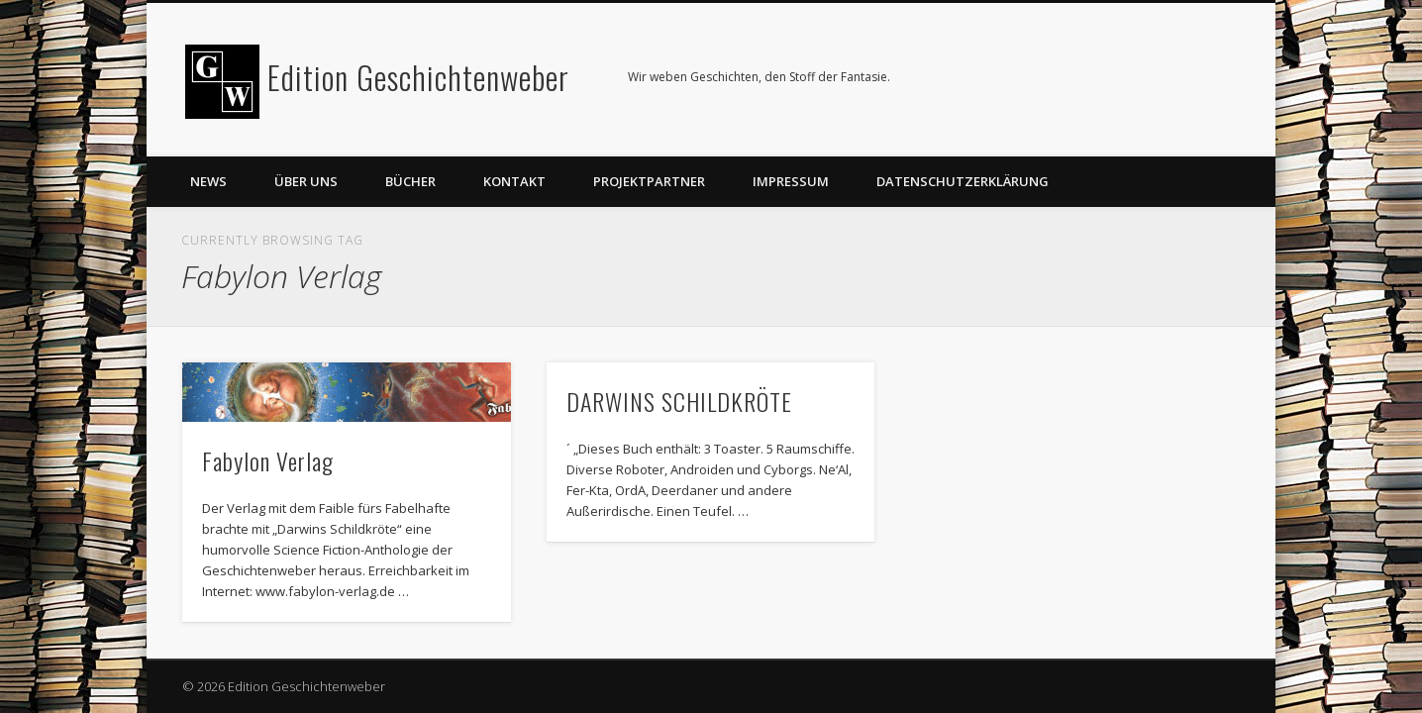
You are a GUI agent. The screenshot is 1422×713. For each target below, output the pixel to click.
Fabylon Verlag (268, 460)
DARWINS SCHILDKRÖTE (679, 401)
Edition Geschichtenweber (418, 76)
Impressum (791, 181)
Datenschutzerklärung (962, 181)
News (208, 181)
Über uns (306, 181)
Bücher (410, 181)
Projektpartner (649, 181)
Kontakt (514, 181)
